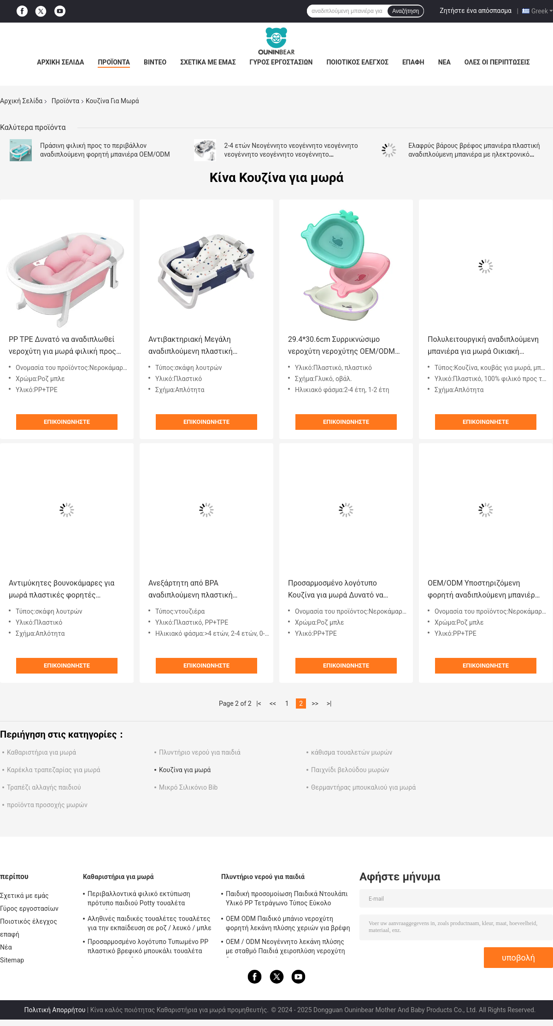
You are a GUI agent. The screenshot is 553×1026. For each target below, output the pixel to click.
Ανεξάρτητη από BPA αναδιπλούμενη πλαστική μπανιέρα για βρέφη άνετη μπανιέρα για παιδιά (192, 590)
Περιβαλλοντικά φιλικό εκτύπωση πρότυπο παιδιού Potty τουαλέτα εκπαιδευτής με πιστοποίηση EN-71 (140, 899)
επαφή (413, 62)
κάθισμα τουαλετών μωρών (351, 752)
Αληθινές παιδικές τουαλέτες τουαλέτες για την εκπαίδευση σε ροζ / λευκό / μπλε (150, 923)
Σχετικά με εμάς (207, 62)
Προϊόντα (114, 62)
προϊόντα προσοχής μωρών (47, 805)
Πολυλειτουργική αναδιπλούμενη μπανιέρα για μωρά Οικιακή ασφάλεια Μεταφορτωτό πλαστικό (483, 346)
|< (258, 703)
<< (273, 703)
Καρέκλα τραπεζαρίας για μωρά (53, 770)
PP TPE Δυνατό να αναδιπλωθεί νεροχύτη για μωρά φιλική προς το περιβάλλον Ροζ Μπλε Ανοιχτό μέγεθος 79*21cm (65, 346)
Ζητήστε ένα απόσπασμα (476, 10)
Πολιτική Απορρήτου (54, 1010)
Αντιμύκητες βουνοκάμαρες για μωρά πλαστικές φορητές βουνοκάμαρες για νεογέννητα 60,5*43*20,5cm (61, 590)
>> (315, 703)
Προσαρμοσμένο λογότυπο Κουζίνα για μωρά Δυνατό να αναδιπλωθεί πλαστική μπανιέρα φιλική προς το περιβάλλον (343, 590)
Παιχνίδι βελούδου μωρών (350, 770)
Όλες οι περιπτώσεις (497, 62)
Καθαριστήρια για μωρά (41, 752)
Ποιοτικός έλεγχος (357, 62)
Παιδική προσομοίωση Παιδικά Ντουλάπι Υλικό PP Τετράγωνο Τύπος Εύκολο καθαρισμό (287, 899)
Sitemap (12, 960)
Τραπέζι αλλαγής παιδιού (44, 787)
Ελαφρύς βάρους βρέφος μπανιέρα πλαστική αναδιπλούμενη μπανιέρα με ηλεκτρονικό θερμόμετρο (474, 154)
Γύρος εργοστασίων (281, 62)
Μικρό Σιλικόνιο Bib (188, 787)
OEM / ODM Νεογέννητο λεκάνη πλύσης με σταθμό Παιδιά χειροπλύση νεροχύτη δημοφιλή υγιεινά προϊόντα (285, 947)
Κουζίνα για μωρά (185, 770)
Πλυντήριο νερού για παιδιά (200, 752)
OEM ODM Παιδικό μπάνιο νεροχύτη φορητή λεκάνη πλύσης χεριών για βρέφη (288, 923)
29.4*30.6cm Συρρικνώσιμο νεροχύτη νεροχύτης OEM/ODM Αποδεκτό (341, 346)
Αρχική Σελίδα (60, 62)
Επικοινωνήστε (67, 421)
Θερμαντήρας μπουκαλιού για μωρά (363, 787)
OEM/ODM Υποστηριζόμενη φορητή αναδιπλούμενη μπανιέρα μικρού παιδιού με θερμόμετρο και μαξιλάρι (486, 590)
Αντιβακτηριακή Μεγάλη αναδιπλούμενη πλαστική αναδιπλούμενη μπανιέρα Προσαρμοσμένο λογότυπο (192, 346)
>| (329, 703)
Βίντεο (155, 62)
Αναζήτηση (405, 11)
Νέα (444, 62)
